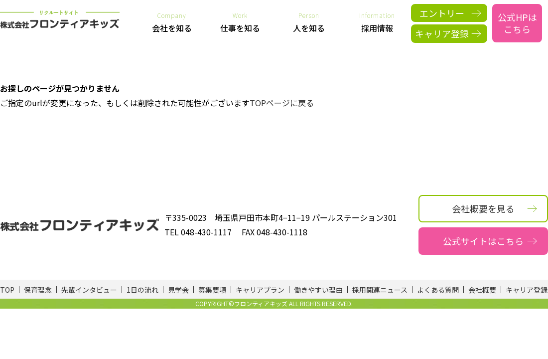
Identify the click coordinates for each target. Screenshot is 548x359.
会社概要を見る (483, 208)
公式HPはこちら (517, 22)
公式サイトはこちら (483, 240)
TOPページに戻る (282, 103)
